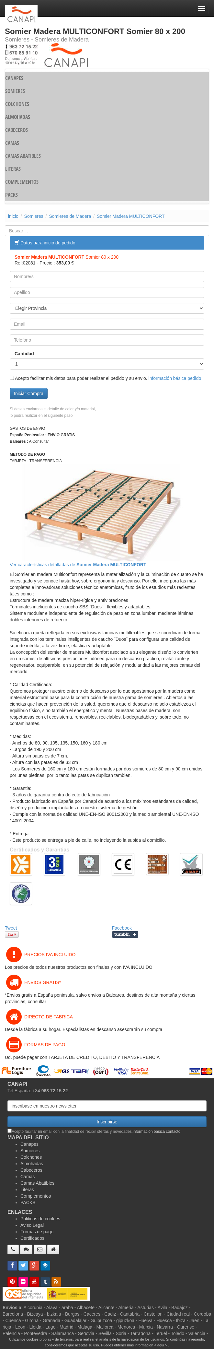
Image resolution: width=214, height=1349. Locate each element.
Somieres (33, 216)
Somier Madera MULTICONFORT (131, 216)
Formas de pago (36, 1231)
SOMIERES (15, 91)
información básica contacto (156, 1131)
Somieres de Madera (70, 216)
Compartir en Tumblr (125, 934)
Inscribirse (107, 1121)
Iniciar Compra (28, 393)
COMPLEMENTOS (22, 181)
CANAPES (14, 78)
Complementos (35, 1196)
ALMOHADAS (17, 117)
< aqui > (160, 1345)
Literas (27, 1189)
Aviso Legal (32, 1225)
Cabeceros (31, 1170)
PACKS (11, 194)
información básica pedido (175, 378)
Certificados (32, 1238)
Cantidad (24, 353)
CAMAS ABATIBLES (23, 155)
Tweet (11, 928)
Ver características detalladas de (78, 564)
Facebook (122, 928)
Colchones (31, 1157)
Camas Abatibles (37, 1183)
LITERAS (13, 168)
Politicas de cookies (40, 1218)
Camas (27, 1176)
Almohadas (31, 1163)
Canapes (29, 1144)
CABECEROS (16, 130)
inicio (13, 216)
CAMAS (12, 143)
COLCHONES (17, 104)
